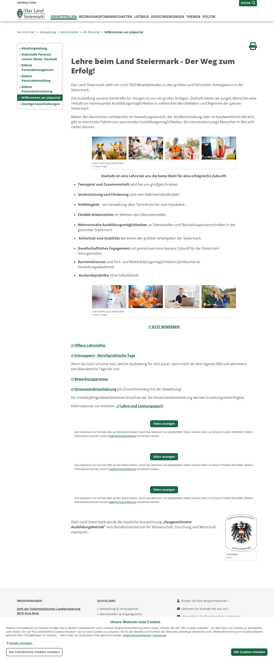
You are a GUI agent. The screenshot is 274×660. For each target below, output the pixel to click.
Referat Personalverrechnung (36, 89)
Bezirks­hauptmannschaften (105, 16)
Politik (208, 16)
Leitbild (141, 16)
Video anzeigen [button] (164, 423)
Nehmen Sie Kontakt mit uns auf (203, 609)
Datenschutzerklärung (136, 635)
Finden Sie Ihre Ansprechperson (203, 601)
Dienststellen (64, 16)
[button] (19, 643)
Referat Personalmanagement (37, 67)
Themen (193, 16)
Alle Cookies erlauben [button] (249, 652)
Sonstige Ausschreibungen (40, 104)
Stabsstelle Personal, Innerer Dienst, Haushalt (39, 56)
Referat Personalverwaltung (36, 78)
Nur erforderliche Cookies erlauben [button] (34, 652)
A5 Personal (90, 32)
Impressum (160, 635)
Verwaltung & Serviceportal (119, 609)
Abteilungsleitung (34, 48)
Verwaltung (46, 32)
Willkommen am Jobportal (122, 32)
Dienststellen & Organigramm (121, 614)
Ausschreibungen (167, 16)
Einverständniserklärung (95, 389)
